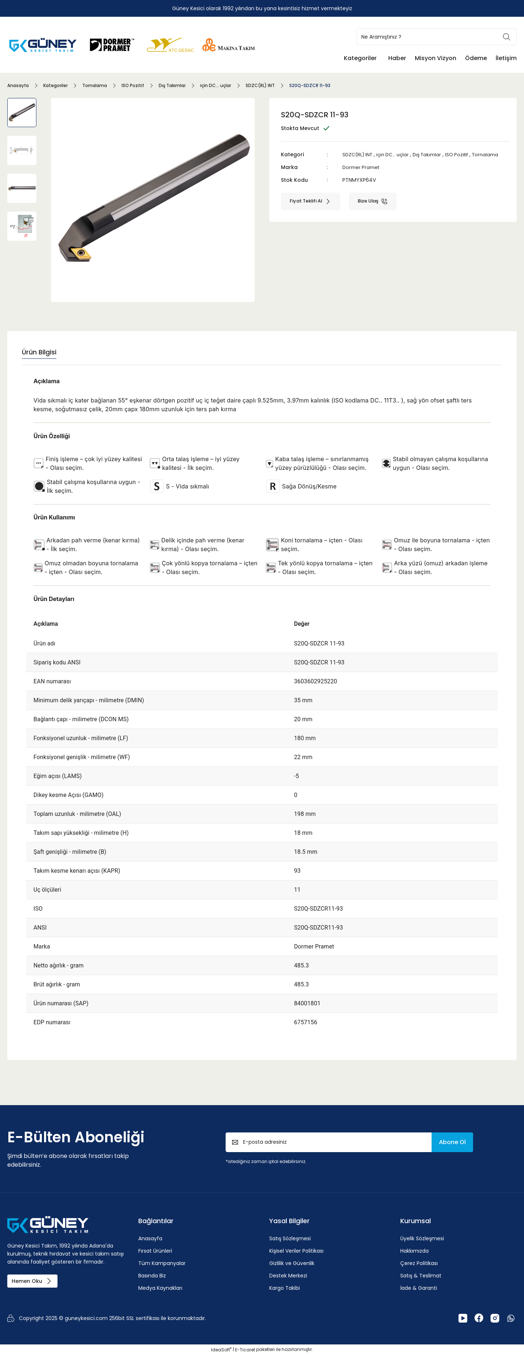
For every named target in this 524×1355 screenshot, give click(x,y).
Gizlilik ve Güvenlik (291, 1263)
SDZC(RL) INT (358, 154)
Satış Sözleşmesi (290, 1238)
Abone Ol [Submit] (452, 1142)
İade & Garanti (418, 1288)
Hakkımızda (414, 1250)
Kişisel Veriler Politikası (296, 1250)
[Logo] (43, 44)
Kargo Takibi (284, 1288)
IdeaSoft (221, 1350)
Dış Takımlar (433, 154)
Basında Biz (152, 1275)
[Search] (437, 36)
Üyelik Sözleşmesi (422, 1238)
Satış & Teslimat (420, 1275)
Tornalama (356, 162)
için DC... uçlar (396, 154)
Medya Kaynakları (160, 1288)
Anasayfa (150, 1238)
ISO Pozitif (465, 154)
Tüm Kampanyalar (162, 1263)
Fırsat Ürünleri (155, 1250)
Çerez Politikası (419, 1263)
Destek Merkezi (288, 1275)
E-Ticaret (245, 1350)
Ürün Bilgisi (39, 352)
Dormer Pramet (362, 174)
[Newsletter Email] (349, 1142)
